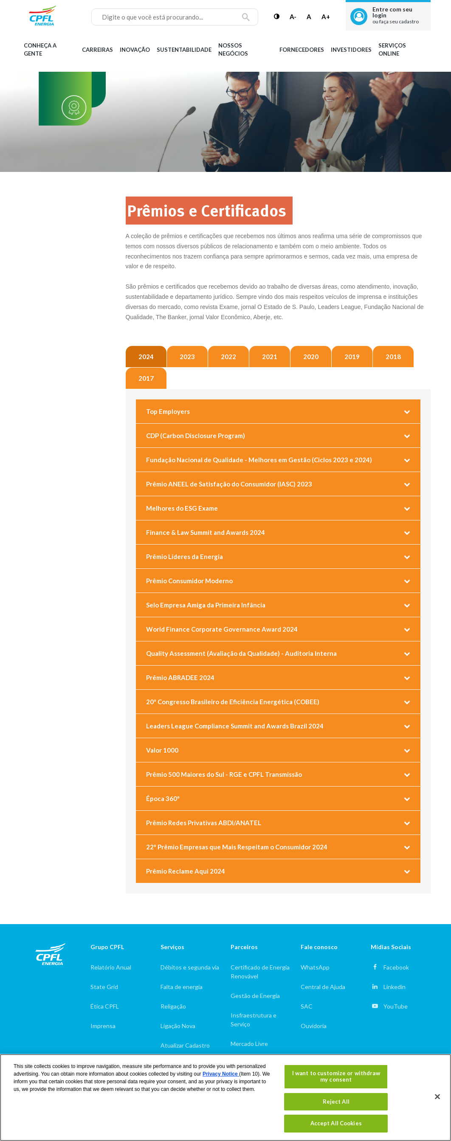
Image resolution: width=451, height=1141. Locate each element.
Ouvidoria (314, 1025)
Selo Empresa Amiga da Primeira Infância (205, 605)
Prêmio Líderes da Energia (184, 556)
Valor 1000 (162, 750)
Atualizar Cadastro (185, 1045)
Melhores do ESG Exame (182, 508)
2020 (311, 356)
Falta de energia (182, 986)
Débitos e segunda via (190, 967)
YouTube (395, 1006)
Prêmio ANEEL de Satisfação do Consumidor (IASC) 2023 (229, 484)
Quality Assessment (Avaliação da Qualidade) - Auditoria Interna (241, 653)
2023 (187, 356)
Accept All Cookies (336, 1123)
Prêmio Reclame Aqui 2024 (185, 871)
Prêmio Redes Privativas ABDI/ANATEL (203, 822)
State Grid (104, 986)
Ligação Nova (178, 1025)
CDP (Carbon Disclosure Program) (195, 435)
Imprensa (103, 1025)
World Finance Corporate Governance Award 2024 (222, 629)
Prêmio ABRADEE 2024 (180, 677)
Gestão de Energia (255, 995)
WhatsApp (315, 967)
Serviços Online (392, 49)
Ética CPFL (104, 1006)
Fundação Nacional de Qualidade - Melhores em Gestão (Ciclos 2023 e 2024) (259, 460)
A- (293, 16)
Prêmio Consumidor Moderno (189, 581)
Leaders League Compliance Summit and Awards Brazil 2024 (235, 726)
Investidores (351, 49)
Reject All (336, 1101)
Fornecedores (301, 49)
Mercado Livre (249, 1043)
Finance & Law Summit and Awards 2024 (205, 532)
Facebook (396, 967)
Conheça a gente (40, 49)
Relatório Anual (110, 967)
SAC (307, 1006)
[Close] (437, 1097)
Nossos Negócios (233, 49)
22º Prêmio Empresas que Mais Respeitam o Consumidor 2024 (236, 847)
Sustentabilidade (184, 49)
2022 (228, 356)
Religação (173, 1006)
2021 (269, 356)
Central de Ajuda (323, 986)
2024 (146, 356)
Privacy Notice (221, 1074)
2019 (352, 356)
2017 (146, 378)
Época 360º (163, 798)
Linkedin (394, 986)
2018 (393, 356)
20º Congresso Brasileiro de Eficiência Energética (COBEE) (232, 701)
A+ (325, 16)
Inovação (135, 49)
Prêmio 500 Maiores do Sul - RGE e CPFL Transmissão (224, 774)
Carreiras (97, 49)
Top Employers (168, 411)
